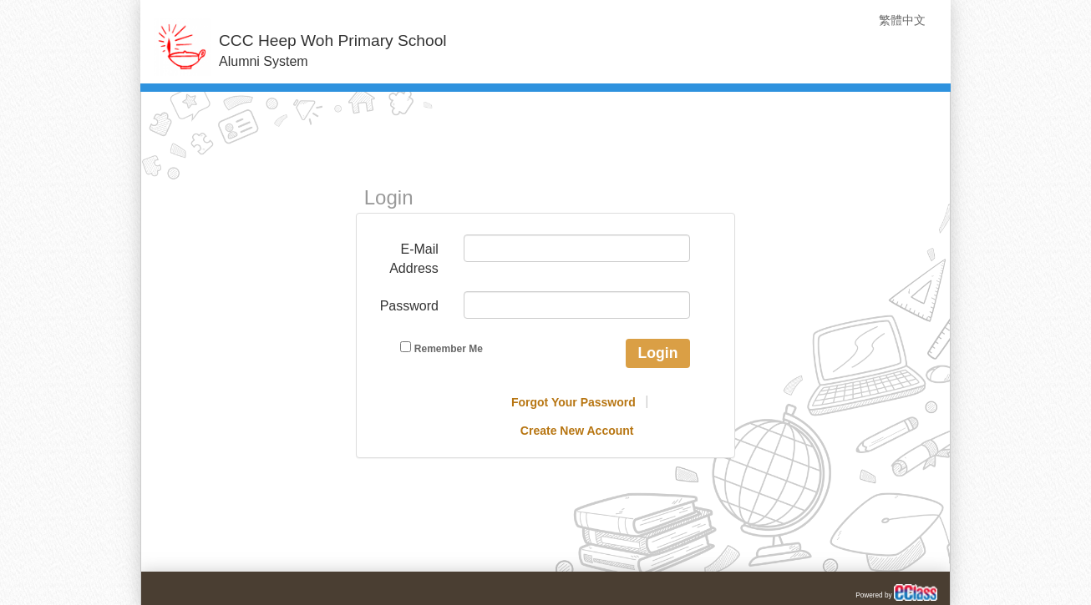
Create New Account (577, 430)
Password (409, 306)
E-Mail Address (414, 258)
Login (658, 353)
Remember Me (441, 348)
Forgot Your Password (573, 402)
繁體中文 (902, 20)
